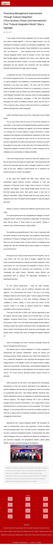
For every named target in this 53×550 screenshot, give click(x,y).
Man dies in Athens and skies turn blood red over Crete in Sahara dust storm (26, 531)
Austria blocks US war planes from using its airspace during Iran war (26, 528)
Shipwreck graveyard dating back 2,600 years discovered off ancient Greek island (26, 535)
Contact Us (33, 542)
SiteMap (39, 542)
